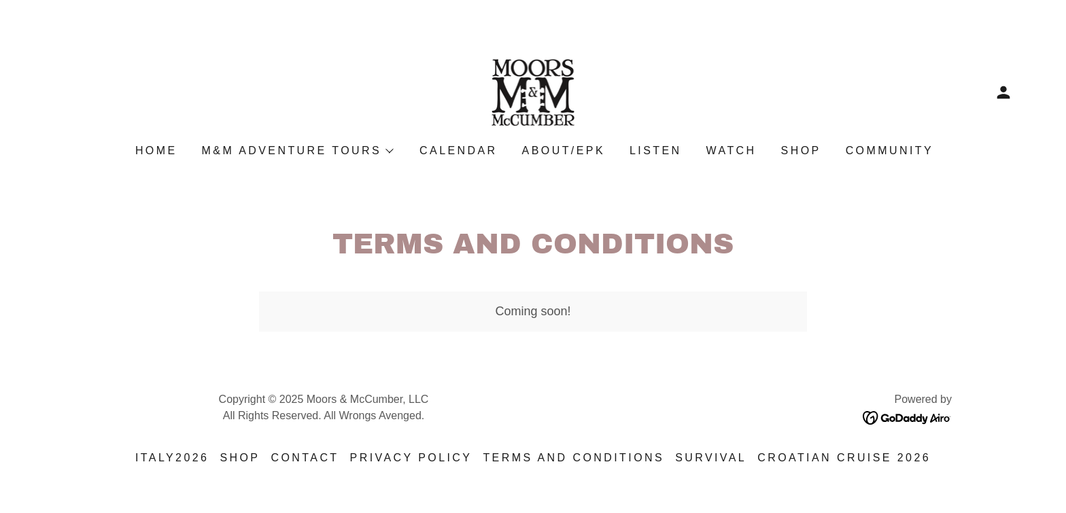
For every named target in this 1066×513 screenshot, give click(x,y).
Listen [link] (656, 150)
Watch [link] (731, 150)
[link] (533, 92)
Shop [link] (801, 150)
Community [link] (889, 150)
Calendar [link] (458, 150)
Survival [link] (710, 457)
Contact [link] (305, 457)
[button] (1003, 92)
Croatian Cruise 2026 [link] (844, 457)
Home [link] (156, 150)
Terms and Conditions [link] (573, 457)
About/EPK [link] (563, 150)
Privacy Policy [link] (411, 457)
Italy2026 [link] (172, 457)
